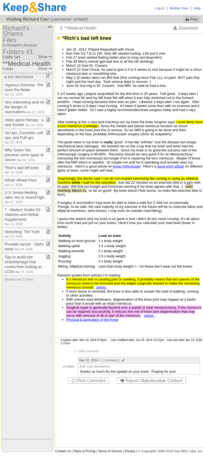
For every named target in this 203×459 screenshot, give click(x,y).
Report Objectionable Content (151, 380)
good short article (170, 166)
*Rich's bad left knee (22, 170)
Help (197, 8)
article (102, 287)
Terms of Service (110, 451)
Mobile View (179, 8)
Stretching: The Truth (22, 234)
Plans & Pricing (84, 451)
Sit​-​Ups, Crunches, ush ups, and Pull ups (24, 137)
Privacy (130, 451)
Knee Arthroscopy (126, 166)
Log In (159, 8)
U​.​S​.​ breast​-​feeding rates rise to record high (24, 197)
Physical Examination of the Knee (92, 320)
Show (45, 57)
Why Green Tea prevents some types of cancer (24, 155)
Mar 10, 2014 (101, 360)
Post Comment (89, 380)
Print (192, 19)
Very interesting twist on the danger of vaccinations (24, 107)
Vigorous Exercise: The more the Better (24, 89)
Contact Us (63, 451)
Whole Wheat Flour (21, 182)
